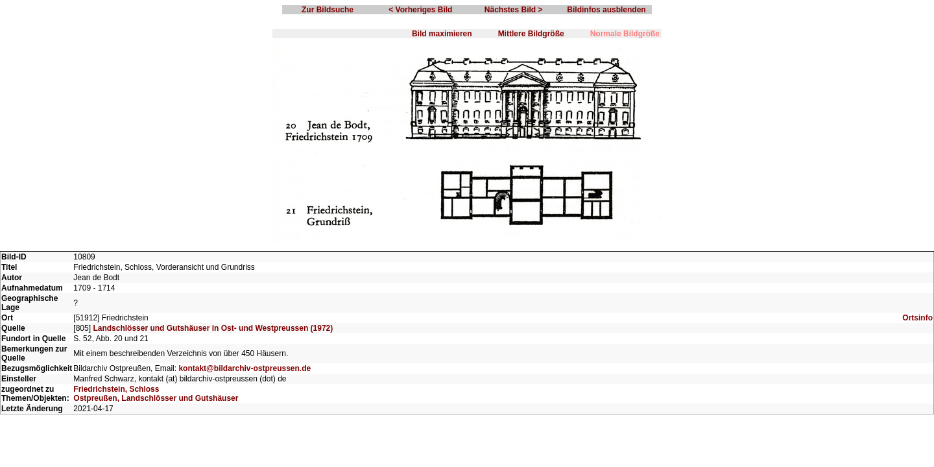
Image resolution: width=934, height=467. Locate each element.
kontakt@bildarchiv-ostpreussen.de (244, 368)
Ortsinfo (917, 317)
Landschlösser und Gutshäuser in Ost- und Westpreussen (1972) (213, 328)
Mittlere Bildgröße (531, 33)
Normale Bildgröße (625, 33)
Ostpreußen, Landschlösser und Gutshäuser (155, 398)
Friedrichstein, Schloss (116, 389)
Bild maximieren (442, 33)
